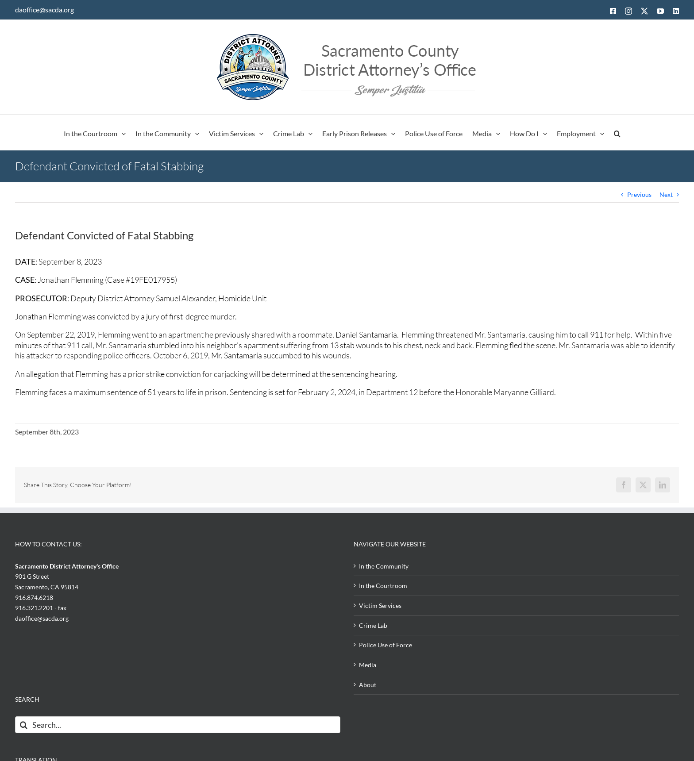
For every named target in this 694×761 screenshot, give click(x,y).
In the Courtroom (383, 585)
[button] (617, 132)
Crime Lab (373, 625)
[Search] (23, 724)
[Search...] (177, 724)
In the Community (384, 566)
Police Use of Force (385, 645)
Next (666, 194)
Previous (639, 194)
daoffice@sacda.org (44, 9)
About (367, 684)
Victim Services (380, 605)
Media (367, 665)
